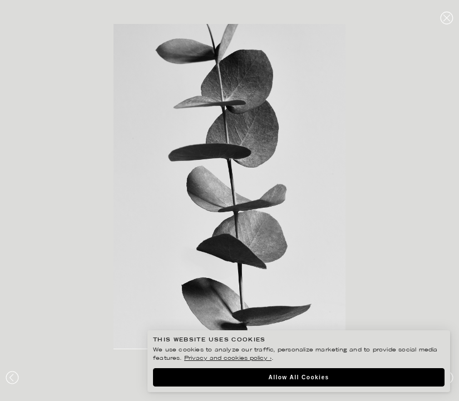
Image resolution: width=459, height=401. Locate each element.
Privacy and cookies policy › (228, 358)
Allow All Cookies (298, 377)
